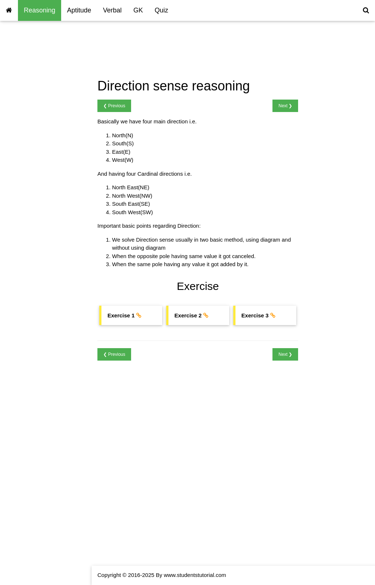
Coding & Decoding (29, 75)
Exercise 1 (121, 315)
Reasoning (39, 10)
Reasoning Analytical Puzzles (42, 179)
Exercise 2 (188, 315)
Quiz (161, 10)
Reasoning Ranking (30, 138)
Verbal (112, 10)
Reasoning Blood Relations (39, 107)
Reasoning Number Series (38, 54)
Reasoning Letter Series (35, 65)
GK (138, 10)
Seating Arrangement (31, 117)
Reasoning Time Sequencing (41, 127)
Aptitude (79, 10)
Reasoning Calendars (32, 96)
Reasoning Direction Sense (39, 148)
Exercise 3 (255, 315)
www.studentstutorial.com (195, 575)
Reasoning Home (27, 44)
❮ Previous (114, 105)
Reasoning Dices (26, 169)
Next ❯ (285, 105)
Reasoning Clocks (28, 86)
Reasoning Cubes (27, 159)
